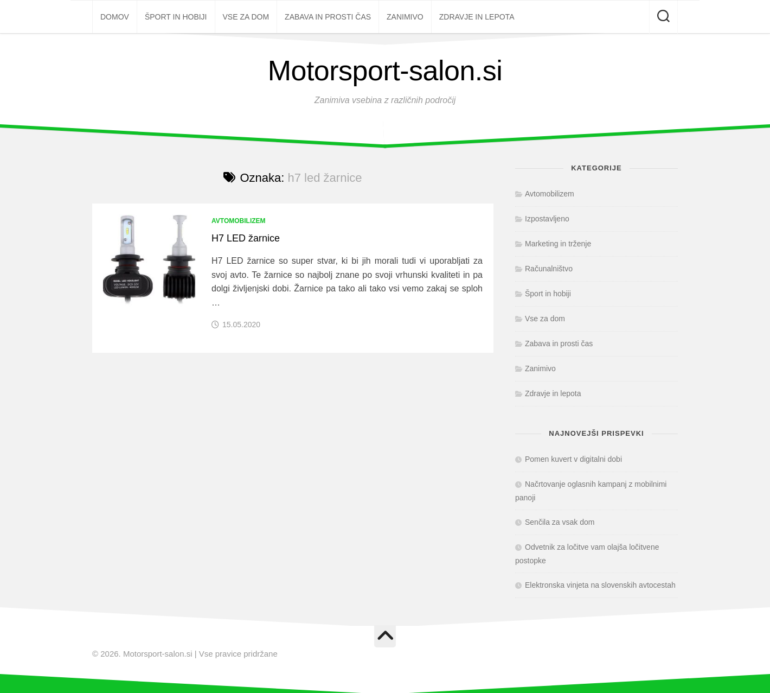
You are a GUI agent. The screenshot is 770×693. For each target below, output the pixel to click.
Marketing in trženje (558, 243)
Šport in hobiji (176, 16)
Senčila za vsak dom (559, 522)
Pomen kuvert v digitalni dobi (573, 459)
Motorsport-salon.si (385, 70)
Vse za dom (246, 16)
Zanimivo (405, 16)
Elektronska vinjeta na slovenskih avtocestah (600, 585)
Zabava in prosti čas (328, 16)
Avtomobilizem (238, 221)
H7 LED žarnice (245, 238)
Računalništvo (549, 268)
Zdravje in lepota (477, 16)
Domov (114, 16)
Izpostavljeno (547, 218)
